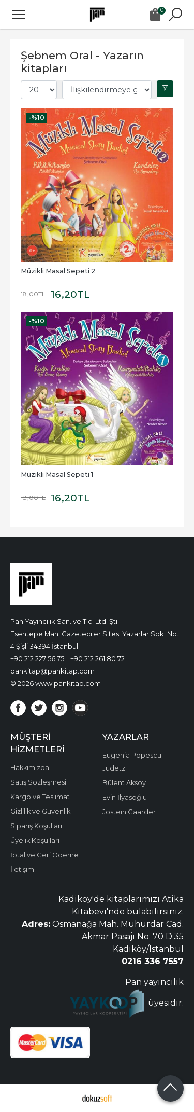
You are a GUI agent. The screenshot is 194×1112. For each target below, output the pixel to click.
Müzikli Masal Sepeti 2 (58, 271)
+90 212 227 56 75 (37, 658)
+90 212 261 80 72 (97, 658)
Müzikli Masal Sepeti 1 (57, 474)
